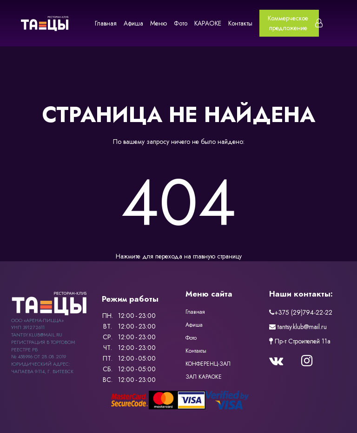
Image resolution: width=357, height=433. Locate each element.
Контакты (240, 23)
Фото (180, 23)
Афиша (133, 23)
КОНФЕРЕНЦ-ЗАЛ (208, 364)
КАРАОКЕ (207, 23)
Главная (106, 23)
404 (178, 202)
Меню (158, 23)
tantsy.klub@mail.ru (298, 326)
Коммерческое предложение (288, 22)
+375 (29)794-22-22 (300, 312)
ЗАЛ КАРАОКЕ (203, 377)
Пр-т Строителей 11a (300, 341)
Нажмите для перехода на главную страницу (179, 256)
